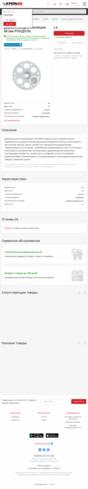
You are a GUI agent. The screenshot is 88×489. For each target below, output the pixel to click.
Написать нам (42, 443)
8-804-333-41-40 (44, 455)
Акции (44, 420)
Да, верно (10, 24)
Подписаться (79, 401)
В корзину (69, 33)
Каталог (44, 417)
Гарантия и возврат (73, 422)
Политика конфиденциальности (72, 426)
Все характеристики (12, 120)
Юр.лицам (15, 417)
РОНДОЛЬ (39, 49)
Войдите (8, 228)
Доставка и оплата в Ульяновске (73, 418)
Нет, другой (10, 20)
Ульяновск (58, 49)
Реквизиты (15, 420)
